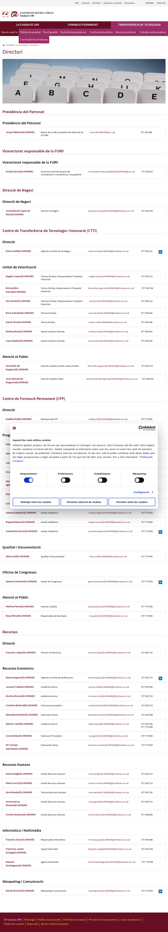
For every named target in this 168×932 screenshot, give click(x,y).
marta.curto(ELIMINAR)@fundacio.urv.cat (109, 783)
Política (145, 457)
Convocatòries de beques (34, 39)
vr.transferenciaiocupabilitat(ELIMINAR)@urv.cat (111, 171)
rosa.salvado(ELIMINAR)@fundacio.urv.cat (108, 313)
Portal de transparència (73, 32)
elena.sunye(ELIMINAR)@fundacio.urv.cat (108, 251)
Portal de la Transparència (103, 920)
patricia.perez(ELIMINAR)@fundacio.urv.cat (109, 606)
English (161, 3)
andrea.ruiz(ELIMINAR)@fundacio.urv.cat (108, 331)
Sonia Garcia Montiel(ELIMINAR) (16, 803)
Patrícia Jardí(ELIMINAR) (19, 724)
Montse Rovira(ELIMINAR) (20, 696)
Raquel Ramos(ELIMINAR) (20, 522)
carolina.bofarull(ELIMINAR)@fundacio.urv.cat (110, 705)
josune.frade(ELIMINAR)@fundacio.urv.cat (109, 687)
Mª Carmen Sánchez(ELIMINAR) (17, 746)
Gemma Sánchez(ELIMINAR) (21, 581)
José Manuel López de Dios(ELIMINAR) (18, 212)
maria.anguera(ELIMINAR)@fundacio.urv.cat (109, 677)
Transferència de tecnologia (139, 25)
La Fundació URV (27, 25)
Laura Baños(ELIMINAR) (19, 341)
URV (77, 3)
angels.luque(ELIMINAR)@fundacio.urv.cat (109, 276)
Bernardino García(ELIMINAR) (16, 290)
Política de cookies (14, 924)
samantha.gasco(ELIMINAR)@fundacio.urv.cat (110, 531)
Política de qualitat (30, 32)
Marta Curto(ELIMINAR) (19, 783)
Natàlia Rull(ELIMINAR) (19, 419)
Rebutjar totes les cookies (36, 502)
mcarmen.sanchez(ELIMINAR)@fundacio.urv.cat (111, 745)
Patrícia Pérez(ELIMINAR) (20, 606)
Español (149, 3)
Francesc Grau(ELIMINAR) (20, 839)
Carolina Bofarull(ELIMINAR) (22, 705)
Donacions (130, 3)
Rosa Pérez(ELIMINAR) (18, 616)
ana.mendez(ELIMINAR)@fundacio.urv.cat (109, 792)
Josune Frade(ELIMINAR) (20, 687)
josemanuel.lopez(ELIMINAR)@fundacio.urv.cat (111, 211)
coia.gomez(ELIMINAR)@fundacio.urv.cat (108, 736)
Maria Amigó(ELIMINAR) (19, 774)
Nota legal (29, 920)
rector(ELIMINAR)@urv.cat (102, 132)
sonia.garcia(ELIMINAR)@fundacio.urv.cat (108, 801)
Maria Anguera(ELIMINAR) (20, 677)
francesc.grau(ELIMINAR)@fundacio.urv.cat (109, 839)
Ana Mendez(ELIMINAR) (19, 792)
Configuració (141, 492)
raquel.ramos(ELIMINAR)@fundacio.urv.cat (109, 522)
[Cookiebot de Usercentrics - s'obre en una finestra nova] (141, 428)
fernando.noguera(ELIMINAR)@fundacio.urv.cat (111, 366)
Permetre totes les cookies (131, 502)
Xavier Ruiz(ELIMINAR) (18, 322)
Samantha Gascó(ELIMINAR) (21, 531)
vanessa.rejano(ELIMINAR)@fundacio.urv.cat (109, 512)
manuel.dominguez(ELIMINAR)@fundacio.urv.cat (111, 862)
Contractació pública (101, 32)
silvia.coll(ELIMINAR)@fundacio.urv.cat (108, 556)
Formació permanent (83, 25)
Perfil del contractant (74, 920)
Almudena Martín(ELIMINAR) (22, 715)
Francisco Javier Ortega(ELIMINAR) (16, 850)
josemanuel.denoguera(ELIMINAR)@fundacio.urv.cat (111, 379)
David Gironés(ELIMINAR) (20, 891)
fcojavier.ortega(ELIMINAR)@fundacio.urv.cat (110, 849)
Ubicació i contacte (113, 3)
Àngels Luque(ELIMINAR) (20, 276)
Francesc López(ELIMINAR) (21, 652)
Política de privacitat (49, 920)
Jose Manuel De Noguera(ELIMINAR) (17, 380)
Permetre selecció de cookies (84, 502)
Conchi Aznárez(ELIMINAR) (21, 814)
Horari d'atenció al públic (55, 924)
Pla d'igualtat (50, 32)
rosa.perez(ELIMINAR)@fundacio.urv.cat (108, 616)
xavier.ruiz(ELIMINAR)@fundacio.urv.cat (108, 322)
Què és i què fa (9, 32)
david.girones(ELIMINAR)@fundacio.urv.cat (109, 890)
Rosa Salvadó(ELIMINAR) (20, 313)
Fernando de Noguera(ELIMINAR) (17, 367)
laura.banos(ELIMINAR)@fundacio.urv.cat (108, 341)
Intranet (86, 3)
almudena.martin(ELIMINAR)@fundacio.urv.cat (111, 714)
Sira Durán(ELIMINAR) (18, 301)
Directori (96, 3)
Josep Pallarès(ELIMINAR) (20, 132)
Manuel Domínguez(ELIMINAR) (18, 863)
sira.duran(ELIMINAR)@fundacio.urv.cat (108, 301)
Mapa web (32, 924)
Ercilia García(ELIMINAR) (19, 171)
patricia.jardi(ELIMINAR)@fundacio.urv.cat (109, 724)
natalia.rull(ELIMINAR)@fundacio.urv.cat (108, 419)
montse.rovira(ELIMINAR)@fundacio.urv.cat (109, 696)
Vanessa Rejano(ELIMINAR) (21, 513)
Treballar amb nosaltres (153, 32)
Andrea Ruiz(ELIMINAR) (19, 331)
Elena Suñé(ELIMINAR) (18, 251)
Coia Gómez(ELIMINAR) (19, 736)
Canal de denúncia (131, 920)
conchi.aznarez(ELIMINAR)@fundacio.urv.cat (109, 814)
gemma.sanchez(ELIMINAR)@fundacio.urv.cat (110, 581)
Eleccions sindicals (125, 32)
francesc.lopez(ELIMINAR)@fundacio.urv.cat (109, 652)
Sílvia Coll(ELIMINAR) (18, 556)
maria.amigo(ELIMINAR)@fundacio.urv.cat (108, 774)
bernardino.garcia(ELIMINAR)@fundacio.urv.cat (111, 288)
